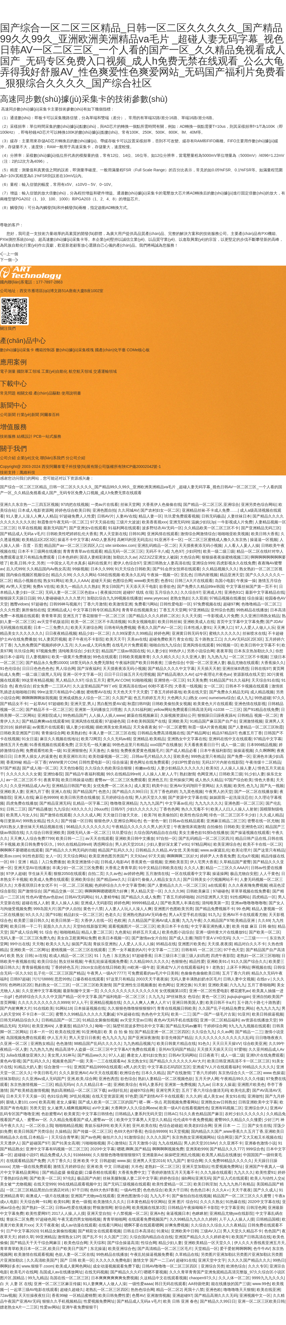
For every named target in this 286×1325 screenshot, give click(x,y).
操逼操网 (220, 873)
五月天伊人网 (206, 1078)
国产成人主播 (180, 938)
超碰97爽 (231, 604)
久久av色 (113, 873)
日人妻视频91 (38, 657)
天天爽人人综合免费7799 (32, 838)
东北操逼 (98, 1248)
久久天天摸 (191, 616)
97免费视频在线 (207, 604)
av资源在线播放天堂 (259, 1020)
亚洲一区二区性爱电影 (208, 991)
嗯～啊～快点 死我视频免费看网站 (169, 1102)
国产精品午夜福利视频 (84, 774)
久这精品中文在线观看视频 (163, 1278)
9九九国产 (176, 1160)
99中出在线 (20, 944)
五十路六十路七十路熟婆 (258, 1002)
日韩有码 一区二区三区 (201, 950)
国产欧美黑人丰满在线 (179, 903)
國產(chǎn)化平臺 (110, 350)
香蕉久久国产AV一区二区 (159, 627)
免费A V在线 (43, 586)
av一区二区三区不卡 (24, 780)
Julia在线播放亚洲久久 (26, 1055)
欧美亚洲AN (42, 1026)
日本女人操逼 (223, 1084)
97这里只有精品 (120, 979)
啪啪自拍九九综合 (165, 645)
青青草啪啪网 (114, 1219)
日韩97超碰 (20, 979)
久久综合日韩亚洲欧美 (45, 832)
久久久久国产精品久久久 (249, 1260)
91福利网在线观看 (124, 528)
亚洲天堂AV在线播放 (32, 867)
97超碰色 (39, 604)
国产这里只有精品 (269, 850)
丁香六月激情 (95, 604)
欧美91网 (62, 1201)
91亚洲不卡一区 (168, 539)
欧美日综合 (47, 961)
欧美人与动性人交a (267, 1178)
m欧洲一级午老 (140, 967)
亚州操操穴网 (181, 780)
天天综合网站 (75, 856)
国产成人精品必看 (182, 750)
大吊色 (137, 1166)
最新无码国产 (55, 528)
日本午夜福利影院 (215, 750)
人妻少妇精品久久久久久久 (180, 768)
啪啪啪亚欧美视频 (233, 534)
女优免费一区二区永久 (112, 785)
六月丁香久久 (59, 1160)
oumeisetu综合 (222, 698)
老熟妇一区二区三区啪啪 (258, 955)
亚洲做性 (255, 1096)
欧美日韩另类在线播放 (79, 797)
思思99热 (62, 979)
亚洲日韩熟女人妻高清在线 (166, 563)
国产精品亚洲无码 (55, 803)
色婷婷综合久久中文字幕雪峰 (119, 885)
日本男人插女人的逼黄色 (35, 756)
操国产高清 (81, 944)
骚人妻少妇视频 (80, 727)
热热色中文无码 (155, 1014)
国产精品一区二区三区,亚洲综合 (211, 504)
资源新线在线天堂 (248, 674)
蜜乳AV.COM (118, 680)
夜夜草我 (224, 651)
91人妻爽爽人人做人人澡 (105, 1283)
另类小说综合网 (200, 651)
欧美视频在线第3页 (149, 1207)
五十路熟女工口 (208, 639)
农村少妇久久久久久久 (244, 1114)
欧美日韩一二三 (69, 838)
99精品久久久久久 (258, 1067)
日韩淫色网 (256, 1207)
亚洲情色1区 (252, 826)
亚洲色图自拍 (104, 510)
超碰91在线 (186, 1260)
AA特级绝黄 (198, 1283)
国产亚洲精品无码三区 (260, 528)
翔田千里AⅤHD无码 (212, 938)
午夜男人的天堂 (218, 791)
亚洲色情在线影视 (250, 703)
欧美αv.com (10, 856)
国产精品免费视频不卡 (214, 908)
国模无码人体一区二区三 (88, 832)
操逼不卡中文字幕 (73, 539)
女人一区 (53, 856)
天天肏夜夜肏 (144, 727)
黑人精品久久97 (70, 680)
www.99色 (261, 1283)
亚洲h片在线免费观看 (264, 1055)
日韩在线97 (261, 668)
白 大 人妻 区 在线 (16, 1283)
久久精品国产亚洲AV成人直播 (154, 920)
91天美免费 (197, 680)
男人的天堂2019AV (200, 1143)
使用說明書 (71, 393)
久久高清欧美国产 (42, 1260)
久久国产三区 (115, 1237)
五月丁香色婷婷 (163, 791)
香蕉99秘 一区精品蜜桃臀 (74, 1295)
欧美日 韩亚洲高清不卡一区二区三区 (238, 1061)
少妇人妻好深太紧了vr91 (167, 844)
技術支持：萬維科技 (17, 472)
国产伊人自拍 (69, 908)
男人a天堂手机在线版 (187, 914)
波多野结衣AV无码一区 (162, 528)
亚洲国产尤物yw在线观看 (93, 1196)
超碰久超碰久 (72, 1289)
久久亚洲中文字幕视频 (41, 991)
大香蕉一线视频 (188, 686)
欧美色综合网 (75, 1242)
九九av (204, 1084)
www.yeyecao (156, 598)
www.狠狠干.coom (38, 1266)
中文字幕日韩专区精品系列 (96, 610)
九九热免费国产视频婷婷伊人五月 (43, 645)
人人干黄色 (269, 873)
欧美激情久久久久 (109, 1201)
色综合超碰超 (170, 1125)
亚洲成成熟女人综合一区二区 (84, 698)
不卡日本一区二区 (37, 1014)
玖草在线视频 (29, 528)
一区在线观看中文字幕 (190, 873)
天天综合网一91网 (36, 1201)
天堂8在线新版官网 (89, 926)
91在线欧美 (44, 1008)
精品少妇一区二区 (94, 633)
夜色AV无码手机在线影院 (176, 1020)
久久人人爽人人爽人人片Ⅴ (146, 1002)
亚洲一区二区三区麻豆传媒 (57, 1283)
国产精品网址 (198, 733)
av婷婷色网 (134, 873)
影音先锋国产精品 (176, 1037)
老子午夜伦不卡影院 (85, 639)
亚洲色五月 (157, 780)
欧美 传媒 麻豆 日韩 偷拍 (254, 926)
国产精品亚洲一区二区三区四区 (162, 1032)
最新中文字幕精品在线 (264, 592)
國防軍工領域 (28, 371)
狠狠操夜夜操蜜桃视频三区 (225, 557)
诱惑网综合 (103, 844)
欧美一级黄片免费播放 (71, 657)
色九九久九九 (268, 1008)
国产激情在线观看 (55, 815)
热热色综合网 (142, 1289)
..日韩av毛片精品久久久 (150, 756)
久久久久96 (174, 891)
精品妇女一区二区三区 (83, 914)
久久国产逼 (122, 698)
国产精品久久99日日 (130, 791)
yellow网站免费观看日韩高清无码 (182, 709)
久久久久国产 (158, 1137)
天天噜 (38, 944)
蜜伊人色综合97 (127, 563)
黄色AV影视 (10, 1061)
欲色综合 (128, 1078)
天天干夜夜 (241, 1190)
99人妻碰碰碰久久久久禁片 (61, 598)
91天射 (200, 985)
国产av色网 (91, 1137)
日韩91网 (137, 534)
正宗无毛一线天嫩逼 (92, 744)
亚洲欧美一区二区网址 (29, 950)
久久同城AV (128, 510)
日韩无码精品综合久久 (19, 1020)
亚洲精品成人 (59, 610)
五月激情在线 (157, 873)
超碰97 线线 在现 (138, 592)
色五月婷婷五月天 (149, 698)
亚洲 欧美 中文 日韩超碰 (94, 1160)
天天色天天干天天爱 (130, 692)
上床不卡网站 (238, 967)
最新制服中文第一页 (80, 991)
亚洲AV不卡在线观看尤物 (245, 914)
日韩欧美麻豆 (198, 891)
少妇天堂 (91, 651)
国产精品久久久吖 (126, 1272)
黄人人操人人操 (64, 903)
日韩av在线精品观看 (186, 821)
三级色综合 (174, 662)
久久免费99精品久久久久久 (228, 1160)
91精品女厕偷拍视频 (100, 1020)
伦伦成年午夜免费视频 (192, 1119)
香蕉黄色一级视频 (146, 862)
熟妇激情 (187, 774)
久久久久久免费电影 (113, 1260)
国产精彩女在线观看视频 (99, 1231)
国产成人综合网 (23, 932)
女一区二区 (213, 686)
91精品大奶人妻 (28, 1067)
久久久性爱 (10, 610)
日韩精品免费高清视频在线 (160, 733)
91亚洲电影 (92, 1032)
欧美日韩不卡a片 (220, 1002)
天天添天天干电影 (141, 586)
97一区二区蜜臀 (172, 727)
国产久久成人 (265, 1190)
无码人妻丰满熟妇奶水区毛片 (195, 979)
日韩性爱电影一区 (175, 604)
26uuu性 (101, 809)
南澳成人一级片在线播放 (47, 1196)
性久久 (53, 821)
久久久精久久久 (166, 657)
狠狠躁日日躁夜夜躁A (216, 715)
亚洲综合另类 (212, 1266)
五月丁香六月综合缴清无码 (205, 1090)
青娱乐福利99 (97, 1125)
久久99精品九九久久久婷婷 (193, 1219)
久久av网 (225, 1032)
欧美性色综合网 (193, 815)
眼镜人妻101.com (21, 1102)
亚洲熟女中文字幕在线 (186, 739)
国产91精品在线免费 (261, 709)
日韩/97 (117, 809)
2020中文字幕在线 (264, 1201)
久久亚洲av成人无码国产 (43, 1078)
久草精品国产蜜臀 (235, 862)
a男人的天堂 (134, 1067)
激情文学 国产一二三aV (153, 1260)
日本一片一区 (41, 1032)
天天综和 (97, 1242)
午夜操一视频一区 (162, 575)
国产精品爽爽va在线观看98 (45, 721)
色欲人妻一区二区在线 (74, 1254)
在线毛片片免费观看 (129, 645)
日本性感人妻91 (197, 627)
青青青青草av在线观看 (82, 551)
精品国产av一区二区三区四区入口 (73, 545)
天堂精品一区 (206, 1248)
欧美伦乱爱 (240, 1090)
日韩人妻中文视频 (238, 979)
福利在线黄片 (99, 563)
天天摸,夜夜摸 (220, 944)
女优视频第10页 (173, 991)
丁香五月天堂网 (173, 610)
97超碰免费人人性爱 (77, 516)
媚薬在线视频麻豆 (142, 715)
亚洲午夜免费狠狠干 (79, 1307)
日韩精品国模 (268, 1219)
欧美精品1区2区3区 (39, 539)
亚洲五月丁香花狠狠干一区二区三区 (95, 616)
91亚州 (244, 1014)
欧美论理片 (241, 850)
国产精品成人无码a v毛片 (22, 534)
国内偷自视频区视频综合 (27, 575)
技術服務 (8, 436)
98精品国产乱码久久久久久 (97, 1043)
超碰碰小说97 (26, 1155)
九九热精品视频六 (139, 1043)
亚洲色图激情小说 (132, 1196)
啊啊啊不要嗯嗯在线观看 (21, 850)
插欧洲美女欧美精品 (113, 727)
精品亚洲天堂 (231, 575)
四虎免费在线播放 (21, 803)
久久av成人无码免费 (92, 645)
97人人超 (117, 1055)
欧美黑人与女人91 (22, 815)
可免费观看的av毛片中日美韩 (153, 973)
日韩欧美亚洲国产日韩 (19, 733)
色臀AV (138, 1295)
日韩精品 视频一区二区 (257, 715)
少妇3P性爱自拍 (185, 762)
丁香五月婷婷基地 (166, 692)
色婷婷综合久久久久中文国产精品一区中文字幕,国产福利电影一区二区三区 (80, 996)
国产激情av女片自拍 (149, 938)
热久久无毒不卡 (195, 809)
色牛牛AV (261, 1248)
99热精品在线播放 (252, 610)
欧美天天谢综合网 (86, 627)
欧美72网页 (91, 739)
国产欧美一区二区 (264, 932)
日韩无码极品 (213, 516)
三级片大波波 (128, 522)
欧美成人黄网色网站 (73, 1266)
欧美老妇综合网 (198, 1125)
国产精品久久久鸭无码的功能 (70, 850)
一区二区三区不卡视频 (248, 657)
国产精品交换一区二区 (62, 891)
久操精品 (63, 1131)
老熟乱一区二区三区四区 (106, 1289)
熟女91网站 (53, 580)
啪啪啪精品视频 (68, 1125)
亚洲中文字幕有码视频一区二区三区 (57, 1149)
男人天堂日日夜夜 (84, 1037)
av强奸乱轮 (118, 1090)
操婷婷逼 (22, 727)
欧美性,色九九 (245, 785)
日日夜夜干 (208, 1055)
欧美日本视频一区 (113, 938)
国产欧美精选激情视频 (29, 1090)
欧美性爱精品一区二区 (171, 1184)
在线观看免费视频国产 (147, 1219)
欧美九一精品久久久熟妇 (77, 586)
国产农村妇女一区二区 (160, 510)
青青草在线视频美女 (139, 610)
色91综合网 (57, 1096)
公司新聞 (8, 414)
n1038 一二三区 (227, 709)
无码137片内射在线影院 (222, 762)
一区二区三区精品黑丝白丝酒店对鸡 (38, 1190)
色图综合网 (122, 580)
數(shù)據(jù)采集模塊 (75, 350)
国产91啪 (54, 914)
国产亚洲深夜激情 (143, 1037)
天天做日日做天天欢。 (122, 815)
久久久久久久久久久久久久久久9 (128, 991)
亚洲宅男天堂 (167, 1090)
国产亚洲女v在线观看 (87, 528)
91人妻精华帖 (107, 897)
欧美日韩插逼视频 (267, 1014)
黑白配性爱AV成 (111, 703)
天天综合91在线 (265, 680)
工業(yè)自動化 (54, 371)
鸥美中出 (160, 785)
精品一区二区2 (169, 1289)
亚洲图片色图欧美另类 (173, 908)
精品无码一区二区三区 (123, 551)
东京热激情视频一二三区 (31, 1084)
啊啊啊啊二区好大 (182, 856)
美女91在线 (235, 1096)
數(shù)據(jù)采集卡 (17, 350)
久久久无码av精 (117, 739)
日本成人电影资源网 (35, 510)
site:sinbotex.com (120, 545)
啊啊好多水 (10, 1266)
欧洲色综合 (236, 1266)
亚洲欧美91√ (218, 961)
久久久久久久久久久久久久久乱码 (224, 1037)
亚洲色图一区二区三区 (243, 803)
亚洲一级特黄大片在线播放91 (221, 932)
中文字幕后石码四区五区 (168, 1067)
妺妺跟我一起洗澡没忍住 (230, 797)
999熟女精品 (34, 821)
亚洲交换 (184, 985)
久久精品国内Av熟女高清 (48, 569)
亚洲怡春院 (53, 774)
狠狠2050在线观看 (70, 873)
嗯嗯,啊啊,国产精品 (133, 1149)
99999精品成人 (145, 903)
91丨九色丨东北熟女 (112, 955)
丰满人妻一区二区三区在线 (112, 733)
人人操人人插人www (107, 715)
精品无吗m (64, 1084)
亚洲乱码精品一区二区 (157, 545)
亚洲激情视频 (251, 721)
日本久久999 (101, 569)
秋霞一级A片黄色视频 (207, 727)
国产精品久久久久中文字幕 (171, 668)
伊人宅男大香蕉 (203, 862)
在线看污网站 (110, 1225)
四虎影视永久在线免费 (236, 563)
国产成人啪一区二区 (39, 768)
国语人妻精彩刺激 (95, 557)
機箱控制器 (45, 350)
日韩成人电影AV (115, 862)
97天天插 (156, 856)
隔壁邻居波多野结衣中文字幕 (138, 1026)
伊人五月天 (57, 1037)
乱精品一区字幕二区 (90, 803)
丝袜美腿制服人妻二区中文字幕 (130, 1178)
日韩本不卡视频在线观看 (247, 686)
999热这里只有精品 (208, 756)
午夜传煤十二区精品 (263, 762)
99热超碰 (262, 698)
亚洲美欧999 (197, 1149)
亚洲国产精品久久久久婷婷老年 (202, 1237)
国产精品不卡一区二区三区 (49, 709)
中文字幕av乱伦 (179, 803)
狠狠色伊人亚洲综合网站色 (117, 821)
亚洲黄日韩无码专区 (189, 633)
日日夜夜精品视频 (61, 633)
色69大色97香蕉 (128, 1131)
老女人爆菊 (66, 1102)
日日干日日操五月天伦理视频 (129, 674)
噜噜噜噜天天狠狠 (239, 1289)
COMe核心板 (138, 350)
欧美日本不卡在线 (173, 926)
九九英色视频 (191, 791)
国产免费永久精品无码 (228, 692)
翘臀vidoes (19, 604)
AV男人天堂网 (18, 586)
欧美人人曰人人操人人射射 (234, 809)
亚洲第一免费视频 (180, 1084)
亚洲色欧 (213, 1289)
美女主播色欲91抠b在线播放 (203, 832)
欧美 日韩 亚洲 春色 (180, 1301)
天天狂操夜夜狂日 (34, 1295)
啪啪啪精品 (69, 932)
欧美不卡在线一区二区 (262, 844)
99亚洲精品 (45, 1237)
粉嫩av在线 (145, 768)
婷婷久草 (26, 1237)
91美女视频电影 (142, 621)
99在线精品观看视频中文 (79, 1184)
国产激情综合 (29, 891)
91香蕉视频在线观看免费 (51, 744)
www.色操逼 (273, 1073)
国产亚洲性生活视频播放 (134, 985)
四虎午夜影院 (222, 955)
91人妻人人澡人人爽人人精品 (32, 516)
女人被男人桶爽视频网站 (68, 1108)
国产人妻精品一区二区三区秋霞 (255, 727)
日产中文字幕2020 (22, 1231)
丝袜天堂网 (130, 504)
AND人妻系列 (103, 539)
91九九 (214, 914)
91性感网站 (240, 897)
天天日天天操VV (226, 1043)
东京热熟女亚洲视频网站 (193, 1137)
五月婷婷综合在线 (117, 797)
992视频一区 (227, 645)
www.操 (123, 1160)
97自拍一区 (166, 838)
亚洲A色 (157, 1213)
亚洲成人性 (212, 592)
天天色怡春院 (71, 768)
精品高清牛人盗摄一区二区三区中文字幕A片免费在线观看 (105, 1049)
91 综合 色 (48, 932)
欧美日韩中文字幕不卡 (260, 645)
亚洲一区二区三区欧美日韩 (261, 1301)
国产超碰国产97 (36, 1143)
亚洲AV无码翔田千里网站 (192, 785)
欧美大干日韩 (176, 1190)
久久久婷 (193, 1096)
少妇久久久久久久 (142, 809)
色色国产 (272, 1231)
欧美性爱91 (266, 1172)
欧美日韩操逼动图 (76, 780)
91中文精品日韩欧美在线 (160, 867)
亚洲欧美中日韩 (184, 1231)
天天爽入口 (223, 627)
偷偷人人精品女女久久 (161, 879)
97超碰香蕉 (142, 955)
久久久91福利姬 (138, 709)
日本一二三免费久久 (51, 627)
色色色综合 (153, 1190)
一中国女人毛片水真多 (66, 563)
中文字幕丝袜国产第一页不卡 (251, 586)
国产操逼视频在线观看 (250, 832)
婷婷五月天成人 (146, 932)
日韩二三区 (16, 809)
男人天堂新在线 (113, 534)
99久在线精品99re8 (123, 774)
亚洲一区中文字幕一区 (82, 674)
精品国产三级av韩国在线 (123, 651)
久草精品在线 (187, 1254)
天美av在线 (137, 639)
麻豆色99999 (46, 797)
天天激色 (96, 750)
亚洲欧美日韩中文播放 (134, 838)
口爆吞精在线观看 (88, 979)
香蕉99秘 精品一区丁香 (26, 762)
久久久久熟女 (211, 1201)
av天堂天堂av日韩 (136, 1020)
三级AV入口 (210, 1231)
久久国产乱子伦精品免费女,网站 (226, 1008)
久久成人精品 (271, 815)
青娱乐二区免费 (20, 1219)
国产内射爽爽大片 (15, 1008)
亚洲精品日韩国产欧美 (71, 785)
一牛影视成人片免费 (234, 522)
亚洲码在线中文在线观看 (230, 739)
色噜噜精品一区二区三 (260, 604)
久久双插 (199, 598)
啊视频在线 (261, 967)
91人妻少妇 (157, 651)
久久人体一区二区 (234, 1278)
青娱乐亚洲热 (104, 944)
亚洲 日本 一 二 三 (230, 1125)
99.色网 (242, 908)
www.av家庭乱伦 (214, 850)
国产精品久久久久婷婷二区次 (153, 616)
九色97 (177, 551)
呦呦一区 (103, 1026)
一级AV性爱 (130, 1190)
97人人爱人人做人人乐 (255, 627)
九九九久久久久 (208, 803)
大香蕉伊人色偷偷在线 (161, 504)
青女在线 (184, 639)
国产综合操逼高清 (123, 1242)
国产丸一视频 (271, 785)
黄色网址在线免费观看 (149, 762)
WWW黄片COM (63, 762)
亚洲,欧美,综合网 (82, 1078)
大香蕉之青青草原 (120, 867)
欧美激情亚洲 (120, 604)
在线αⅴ (264, 979)
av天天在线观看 (99, 838)
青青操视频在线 (35, 967)
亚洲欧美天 (178, 721)
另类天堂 (37, 1108)
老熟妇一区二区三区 (162, 1166)
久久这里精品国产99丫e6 (94, 686)
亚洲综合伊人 (256, 1108)
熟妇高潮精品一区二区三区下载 (78, 1090)
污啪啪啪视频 (93, 1143)
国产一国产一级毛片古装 (213, 1014)
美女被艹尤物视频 (15, 1184)
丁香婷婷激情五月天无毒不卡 (172, 1172)
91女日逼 (30, 739)
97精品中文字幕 (268, 739)
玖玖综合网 (24, 651)
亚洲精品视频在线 (105, 1002)
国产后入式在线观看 (230, 1178)
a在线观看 (217, 885)
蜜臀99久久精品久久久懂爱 (238, 1119)
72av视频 (8, 1295)
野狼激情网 (102, 1207)
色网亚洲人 (207, 774)
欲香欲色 (167, 586)
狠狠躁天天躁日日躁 (17, 598)
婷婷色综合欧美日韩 (72, 510)
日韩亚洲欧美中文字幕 (257, 1102)
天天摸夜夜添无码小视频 (200, 545)
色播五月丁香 (250, 733)
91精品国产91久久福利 (229, 680)
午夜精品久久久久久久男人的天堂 (141, 826)
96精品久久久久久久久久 (88, 826)
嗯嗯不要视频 (155, 1272)
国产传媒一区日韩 (76, 821)
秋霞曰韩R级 (138, 703)
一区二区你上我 (39, 1125)
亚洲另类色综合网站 (258, 504)
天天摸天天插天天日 (214, 1049)
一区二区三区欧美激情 (91, 985)
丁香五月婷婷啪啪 (178, 897)
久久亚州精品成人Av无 (30, 785)
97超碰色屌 (115, 721)
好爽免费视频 (177, 1225)
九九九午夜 (191, 920)
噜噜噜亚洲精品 (123, 803)
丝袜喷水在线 (254, 633)
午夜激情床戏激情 (189, 826)
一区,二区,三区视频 (75, 885)
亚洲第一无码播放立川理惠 (98, 709)
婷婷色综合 (169, 1178)
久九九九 (156, 996)
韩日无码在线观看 (170, 1283)
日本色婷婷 (67, 557)
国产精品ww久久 (110, 879)
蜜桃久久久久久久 (224, 633)
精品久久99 (61, 575)
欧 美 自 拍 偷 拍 (118, 1032)
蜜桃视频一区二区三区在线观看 (78, 950)
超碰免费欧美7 (162, 639)
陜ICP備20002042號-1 (141, 466)
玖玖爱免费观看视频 (181, 516)
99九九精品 (38, 1278)
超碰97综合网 (142, 1090)
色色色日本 (200, 1190)
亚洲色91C (233, 592)
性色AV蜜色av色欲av (44, 897)
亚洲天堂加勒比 (195, 1166)
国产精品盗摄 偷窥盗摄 (62, 1172)
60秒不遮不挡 (160, 686)
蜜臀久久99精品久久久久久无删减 (85, 1014)
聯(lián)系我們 (52, 458)
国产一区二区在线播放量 (255, 791)
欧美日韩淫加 (205, 1184)
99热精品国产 (75, 715)
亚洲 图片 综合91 (183, 1201)
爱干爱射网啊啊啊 (235, 1248)
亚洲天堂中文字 (211, 1260)
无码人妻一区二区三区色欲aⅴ (71, 592)
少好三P (271, 1119)
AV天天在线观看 (103, 1073)
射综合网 (194, 1160)
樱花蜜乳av (240, 991)
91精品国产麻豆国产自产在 (213, 721)
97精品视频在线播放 (227, 598)
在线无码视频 (96, 1272)
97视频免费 (46, 651)
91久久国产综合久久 (249, 961)
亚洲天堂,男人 (82, 703)
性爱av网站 (50, 1307)
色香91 (167, 580)
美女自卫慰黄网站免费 (76, 938)
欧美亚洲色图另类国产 (108, 856)
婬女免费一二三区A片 (51, 686)
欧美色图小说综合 (177, 932)
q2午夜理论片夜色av (213, 674)
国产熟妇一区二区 (37, 1207)
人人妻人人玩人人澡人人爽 (128, 908)
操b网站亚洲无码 (196, 1178)
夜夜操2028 (110, 592)
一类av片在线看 (104, 504)
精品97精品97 (224, 733)
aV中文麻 (100, 1108)
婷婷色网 (162, 633)
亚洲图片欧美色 (191, 944)
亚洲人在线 (61, 791)
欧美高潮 (46, 1102)
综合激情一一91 (58, 1067)
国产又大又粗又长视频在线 (258, 1137)
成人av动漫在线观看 (78, 1225)
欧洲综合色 (129, 1073)
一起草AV (38, 703)
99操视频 (80, 569)
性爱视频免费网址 (227, 1166)
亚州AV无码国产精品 (177, 1049)
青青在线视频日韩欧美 (176, 1008)
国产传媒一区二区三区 (92, 1131)
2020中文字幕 (102, 1149)
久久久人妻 (194, 867)
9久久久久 (35, 914)
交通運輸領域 (105, 371)
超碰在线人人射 (35, 903)
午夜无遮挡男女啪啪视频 (79, 1219)
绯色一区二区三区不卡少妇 (233, 815)
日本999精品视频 (262, 744)
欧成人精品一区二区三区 (70, 955)
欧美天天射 (120, 1125)
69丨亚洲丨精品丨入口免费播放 (37, 862)
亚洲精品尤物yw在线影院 (231, 1213)
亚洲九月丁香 (37, 791)
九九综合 (61, 809)
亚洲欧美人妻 (11, 791)
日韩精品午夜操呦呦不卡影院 (193, 1207)
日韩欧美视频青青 (134, 657)
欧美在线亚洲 (268, 1289)
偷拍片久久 (112, 1137)
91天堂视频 (179, 1131)
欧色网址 (166, 985)
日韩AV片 (105, 516)
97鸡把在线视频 (75, 504)
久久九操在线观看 (216, 1172)
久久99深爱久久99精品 (132, 633)
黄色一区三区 (213, 996)
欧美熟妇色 (76, 733)
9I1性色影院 (32, 856)
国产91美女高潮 (66, 1143)
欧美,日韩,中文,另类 (27, 563)
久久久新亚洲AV (73, 1073)
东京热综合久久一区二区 (239, 1073)
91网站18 (64, 1008)
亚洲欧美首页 (176, 862)
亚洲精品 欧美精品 (149, 739)
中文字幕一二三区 (163, 950)
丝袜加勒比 (10, 1078)
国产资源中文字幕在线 (187, 797)
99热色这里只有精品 (130, 744)
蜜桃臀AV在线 (98, 692)
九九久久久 (243, 1172)
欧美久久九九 (57, 944)
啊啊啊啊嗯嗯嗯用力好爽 (107, 891)
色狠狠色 (179, 961)
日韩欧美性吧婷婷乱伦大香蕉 (71, 534)
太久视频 (223, 785)
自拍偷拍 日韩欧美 (223, 826)
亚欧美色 (181, 756)
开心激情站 (117, 1143)
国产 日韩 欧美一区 (77, 1260)
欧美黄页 (72, 1114)
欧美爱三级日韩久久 (31, 920)
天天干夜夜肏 (47, 1225)
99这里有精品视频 (38, 680)
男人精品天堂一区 (146, 891)
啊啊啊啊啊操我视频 (39, 698)
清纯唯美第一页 (215, 903)
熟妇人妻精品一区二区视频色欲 (165, 1078)
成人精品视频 (262, 692)
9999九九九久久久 (268, 1278)
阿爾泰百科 (50, 414)
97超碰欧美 (58, 703)
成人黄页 (142, 785)
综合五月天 (95, 680)
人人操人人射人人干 (159, 774)
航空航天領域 (80, 371)
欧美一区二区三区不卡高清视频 (98, 621)
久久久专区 (258, 1266)
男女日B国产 (113, 586)
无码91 (24, 1026)
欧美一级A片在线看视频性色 (184, 1108)
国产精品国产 (84, 791)
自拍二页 (96, 873)
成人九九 (244, 698)
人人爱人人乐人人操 (136, 944)
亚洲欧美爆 (218, 985)
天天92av (138, 856)
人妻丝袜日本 (239, 516)
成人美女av (213, 1096)
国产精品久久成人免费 (140, 897)
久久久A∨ (221, 1190)
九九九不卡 (160, 1196)
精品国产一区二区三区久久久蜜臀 (243, 1196)
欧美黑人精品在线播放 (221, 1155)
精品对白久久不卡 (249, 944)
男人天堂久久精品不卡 (242, 1231)
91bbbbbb (81, 1155)
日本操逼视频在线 (89, 1008)
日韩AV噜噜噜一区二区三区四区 (170, 1266)
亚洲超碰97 (182, 1295)
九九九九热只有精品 (236, 1184)
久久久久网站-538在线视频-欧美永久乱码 (109, 575)
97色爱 (131, 1096)
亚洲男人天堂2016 (149, 1160)
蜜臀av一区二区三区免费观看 (120, 780)
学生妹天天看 (40, 873)
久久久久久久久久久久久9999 (44, 1002)
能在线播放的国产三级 (230, 1283)
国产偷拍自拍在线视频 (191, 1196)
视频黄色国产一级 (68, 1061)
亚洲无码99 (179, 522)
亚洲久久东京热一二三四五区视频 (29, 504)
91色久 (204, 1043)
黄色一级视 (81, 1201)
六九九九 (237, 985)
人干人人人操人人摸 (236, 1219)
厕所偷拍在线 (33, 610)
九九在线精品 (170, 1143)
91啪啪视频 (142, 680)
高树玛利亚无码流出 (134, 539)
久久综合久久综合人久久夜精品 (218, 1225)
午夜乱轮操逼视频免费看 (106, 961)
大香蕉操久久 (272, 662)
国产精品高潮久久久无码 (215, 1295)
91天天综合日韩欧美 (133, 569)
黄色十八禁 (93, 908)
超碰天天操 (101, 580)
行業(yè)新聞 (28, 414)
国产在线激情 (178, 1073)
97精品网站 (201, 844)
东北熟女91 (137, 1061)
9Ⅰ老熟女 (215, 967)
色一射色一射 (155, 821)
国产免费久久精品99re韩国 (200, 586)
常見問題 (8, 393)
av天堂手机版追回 (53, 621)
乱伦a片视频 (248, 856)
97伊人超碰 (16, 873)
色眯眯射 (200, 1213)
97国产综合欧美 (238, 780)
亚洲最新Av (152, 1155)
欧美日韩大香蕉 (264, 534)
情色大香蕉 (264, 780)
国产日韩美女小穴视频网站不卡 (210, 879)
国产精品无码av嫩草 (183, 1026)
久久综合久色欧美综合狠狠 (109, 768)
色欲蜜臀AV (51, 1114)
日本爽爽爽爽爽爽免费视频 (114, 1278)
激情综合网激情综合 (198, 534)
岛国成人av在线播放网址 (61, 1272)
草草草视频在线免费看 (250, 891)
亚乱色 (186, 575)
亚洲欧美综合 (82, 879)
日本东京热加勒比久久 (253, 651)
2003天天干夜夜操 (152, 979)
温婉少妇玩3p (203, 522)
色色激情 (64, 1043)
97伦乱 (69, 1178)
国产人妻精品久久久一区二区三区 (176, 885)
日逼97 (133, 879)
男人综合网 (65, 668)
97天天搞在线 (102, 522)
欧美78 (150, 815)
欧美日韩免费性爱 (114, 1295)
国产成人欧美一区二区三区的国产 (107, 1102)
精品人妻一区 (150, 516)
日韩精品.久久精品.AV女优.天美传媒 (166, 850)
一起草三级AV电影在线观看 (34, 1289)
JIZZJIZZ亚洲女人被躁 (158, 557)
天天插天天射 (208, 668)
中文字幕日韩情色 (97, 1114)
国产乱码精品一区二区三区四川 (205, 838)
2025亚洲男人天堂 (212, 897)
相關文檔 (24, 393)
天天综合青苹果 (64, 1137)
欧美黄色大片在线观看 (212, 703)
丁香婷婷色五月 (64, 967)
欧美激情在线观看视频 (33, 1254)
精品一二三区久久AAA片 (227, 867)
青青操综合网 (53, 733)
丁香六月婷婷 (204, 1073)
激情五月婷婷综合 (68, 1166)
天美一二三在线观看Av (105, 1061)
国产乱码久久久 (36, 1061)
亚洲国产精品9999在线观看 (97, 1067)
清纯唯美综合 (70, 651)
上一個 (9, 258)
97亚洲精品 (199, 610)
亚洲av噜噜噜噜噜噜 (248, 903)
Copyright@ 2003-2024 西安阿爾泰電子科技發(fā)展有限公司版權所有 (61, 466)
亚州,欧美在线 (144, 1125)
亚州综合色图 (222, 610)
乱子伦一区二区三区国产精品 (59, 973)
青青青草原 (51, 616)
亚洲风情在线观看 (162, 534)
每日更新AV (10, 821)
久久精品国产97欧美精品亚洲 (229, 920)
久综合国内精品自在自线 (155, 832)
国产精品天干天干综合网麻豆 (36, 1242)
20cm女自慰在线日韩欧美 (103, 967)
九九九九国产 (151, 803)
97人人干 (80, 1002)
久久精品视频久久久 (219, 569)
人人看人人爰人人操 (241, 545)
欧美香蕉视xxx (154, 522)
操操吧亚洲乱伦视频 (182, 1155)
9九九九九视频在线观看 (249, 1026)
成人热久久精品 (208, 780)
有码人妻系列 (150, 1084)
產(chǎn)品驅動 (47, 393)
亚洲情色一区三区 (169, 680)
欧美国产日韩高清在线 (251, 1237)
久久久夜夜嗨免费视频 (247, 885)
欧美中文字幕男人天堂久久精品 (143, 1119)
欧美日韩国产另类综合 (33, 1131)
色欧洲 (120, 920)
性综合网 (148, 1242)
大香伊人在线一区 (96, 920)
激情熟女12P (69, 1237)
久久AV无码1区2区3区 (243, 639)
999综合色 (255, 1149)
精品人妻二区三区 (97, 932)
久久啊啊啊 (265, 750)
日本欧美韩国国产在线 (146, 721)
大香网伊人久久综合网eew (134, 1108)
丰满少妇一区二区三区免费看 (77, 867)
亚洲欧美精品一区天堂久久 (208, 1242)
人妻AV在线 (126, 516)
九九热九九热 (41, 1049)
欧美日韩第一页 (64, 920)
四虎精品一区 (264, 897)
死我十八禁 (194, 1289)
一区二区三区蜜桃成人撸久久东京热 (216, 539)
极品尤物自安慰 (244, 873)
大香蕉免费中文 (131, 1172)
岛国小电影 (224, 580)
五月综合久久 (166, 592)
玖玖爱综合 (122, 832)
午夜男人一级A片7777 (106, 973)
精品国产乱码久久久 (115, 850)
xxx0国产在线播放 (166, 744)
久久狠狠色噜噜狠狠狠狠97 (131, 1008)
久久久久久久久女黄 (23, 774)
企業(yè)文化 (28, 458)
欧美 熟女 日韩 (20, 955)
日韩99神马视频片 (65, 604)
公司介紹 (8, 458)
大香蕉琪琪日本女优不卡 (35, 885)
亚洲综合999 (203, 563)
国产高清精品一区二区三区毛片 (164, 1248)
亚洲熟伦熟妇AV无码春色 (145, 914)
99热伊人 (177, 651)
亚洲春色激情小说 (260, 1143)
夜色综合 (22, 686)
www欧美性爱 (146, 580)
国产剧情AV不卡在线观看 (161, 1096)
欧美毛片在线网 (23, 1272)
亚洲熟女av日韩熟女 (218, 1102)
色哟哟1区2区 (21, 985)
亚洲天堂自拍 (98, 1213)
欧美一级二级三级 (218, 551)
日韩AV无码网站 (79, 897)
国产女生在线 (259, 1125)
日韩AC (170, 1114)
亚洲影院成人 (49, 715)
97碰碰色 (221, 891)
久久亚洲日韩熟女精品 (260, 616)
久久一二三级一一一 (250, 938)
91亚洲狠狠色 (75, 750)
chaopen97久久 (202, 1278)
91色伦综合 (10, 668)
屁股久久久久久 (57, 926)
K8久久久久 (82, 809)
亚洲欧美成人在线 (198, 621)
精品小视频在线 (27, 580)
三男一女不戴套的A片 (127, 950)
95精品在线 (166, 944)
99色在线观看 (105, 657)
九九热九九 (217, 657)
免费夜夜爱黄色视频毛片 (141, 750)
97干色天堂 (233, 950)
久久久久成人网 (87, 815)
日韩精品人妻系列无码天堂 (138, 1114)
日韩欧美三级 (230, 774)
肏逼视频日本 (178, 1213)
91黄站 (162, 1231)
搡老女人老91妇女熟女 (146, 1055)
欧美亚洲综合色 (227, 844)
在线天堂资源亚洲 (107, 1096)
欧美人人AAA (77, 580)
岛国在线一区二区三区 (69, 1278)
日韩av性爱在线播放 (73, 1207)
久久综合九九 (203, 1032)
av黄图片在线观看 (48, 727)
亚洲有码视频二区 (226, 1108)
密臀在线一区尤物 (263, 821)
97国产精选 (10, 768)
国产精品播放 (40, 809)
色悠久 (104, 791)
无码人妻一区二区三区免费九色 (27, 938)
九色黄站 (122, 932)
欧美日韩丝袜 (169, 621)
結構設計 (24, 436)
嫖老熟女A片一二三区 (19, 1307)
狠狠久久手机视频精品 (61, 1301)
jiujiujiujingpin (238, 996)
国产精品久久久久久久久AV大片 (177, 1061)
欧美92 (212, 768)
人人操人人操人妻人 (238, 768)
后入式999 (15, 569)
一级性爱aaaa (140, 1283)
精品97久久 (83, 1026)
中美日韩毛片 (45, 1073)
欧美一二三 (180, 1014)
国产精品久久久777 (227, 1149)
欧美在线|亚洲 (67, 1032)
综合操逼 (255, 598)
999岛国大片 (45, 908)
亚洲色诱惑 (108, 1078)
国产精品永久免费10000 (47, 662)
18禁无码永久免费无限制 (91, 662)
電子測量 (8, 371)
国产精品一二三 (249, 1032)
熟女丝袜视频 (70, 961)
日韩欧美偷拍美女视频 (171, 703)
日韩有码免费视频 (119, 627)
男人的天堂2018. (129, 844)
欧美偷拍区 (168, 815)
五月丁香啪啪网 (261, 985)
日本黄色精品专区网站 (146, 1201)
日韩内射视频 (206, 575)
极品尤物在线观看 (243, 662)
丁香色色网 (169, 809)
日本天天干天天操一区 (25, 1096)
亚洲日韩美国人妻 (187, 1002)
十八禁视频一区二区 (130, 1213)
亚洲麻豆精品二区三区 (226, 821)
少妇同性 (193, 551)
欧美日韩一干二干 (25, 926)
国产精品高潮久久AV (175, 674)
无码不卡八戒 (157, 551)
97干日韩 (80, 1190)
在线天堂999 (45, 1184)
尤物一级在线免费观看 (31, 1166)
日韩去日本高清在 (138, 1231)
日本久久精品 (153, 1073)
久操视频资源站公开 (178, 715)
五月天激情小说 (142, 1143)
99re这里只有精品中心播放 (60, 692)
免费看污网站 (146, 604)
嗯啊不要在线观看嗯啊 (143, 1225)
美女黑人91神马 (61, 1055)
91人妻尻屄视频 (52, 639)
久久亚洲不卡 (230, 1143)
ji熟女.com (198, 698)
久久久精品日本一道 (93, 1084)
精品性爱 (197, 961)
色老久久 (113, 914)
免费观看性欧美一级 (43, 750)
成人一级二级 (232, 744)
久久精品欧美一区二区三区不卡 (211, 528)
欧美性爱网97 (38, 1213)
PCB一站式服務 (47, 436)
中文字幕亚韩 (232, 1207)
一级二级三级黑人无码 (41, 674)
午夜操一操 (246, 580)
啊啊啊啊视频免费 (167, 1149)
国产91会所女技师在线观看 (176, 569)
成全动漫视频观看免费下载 (116, 1266)
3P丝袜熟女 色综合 (182, 996)
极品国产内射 (89, 1178)
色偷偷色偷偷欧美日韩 (200, 973)
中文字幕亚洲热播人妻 (210, 926)
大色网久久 (177, 698)
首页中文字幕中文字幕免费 (240, 621)
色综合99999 (155, 1131)
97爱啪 (240, 1049)
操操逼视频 (243, 750)
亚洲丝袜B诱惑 (235, 668)
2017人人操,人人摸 (68, 1213)
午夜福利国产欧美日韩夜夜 (138, 662)
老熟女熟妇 (180, 598)
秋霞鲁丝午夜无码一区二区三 (62, 522)
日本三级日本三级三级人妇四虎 (181, 955)
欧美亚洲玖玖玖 (72, 756)
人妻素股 (63, 1026)
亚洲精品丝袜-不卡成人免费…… (210, 510)
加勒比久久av (125, 557)
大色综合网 (189, 557)
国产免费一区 (239, 756)
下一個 (9, 264)
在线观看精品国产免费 (25, 1160)
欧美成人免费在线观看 (49, 879)
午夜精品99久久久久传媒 (242, 1078)
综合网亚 (225, 1137)
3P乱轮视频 (79, 1096)
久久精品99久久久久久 (149, 961)
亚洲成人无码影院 (96, 903)
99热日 (279, 1260)
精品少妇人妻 (170, 1242)
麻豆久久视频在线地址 (59, 739)
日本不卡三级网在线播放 (39, 551)
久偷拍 (112, 750)
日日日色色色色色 (37, 668)
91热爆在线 (236, 1201)
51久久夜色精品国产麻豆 (201, 1114)
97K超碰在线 (128, 1014)
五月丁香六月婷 (235, 973)
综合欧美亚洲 (254, 1043)
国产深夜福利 (89, 668)
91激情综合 (134, 1137)
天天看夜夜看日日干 (201, 744)
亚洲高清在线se (132, 686)
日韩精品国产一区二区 (60, 1020)
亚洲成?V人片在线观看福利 (180, 967)
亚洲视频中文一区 (255, 1295)
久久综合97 (190, 592)
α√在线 (41, 955)
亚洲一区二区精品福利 (219, 1020)
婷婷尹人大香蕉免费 (217, 856)
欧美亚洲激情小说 (83, 862)
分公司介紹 (75, 458)
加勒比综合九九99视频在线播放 (114, 598)
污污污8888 (42, 979)
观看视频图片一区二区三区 (131, 926)
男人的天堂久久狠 (150, 797)
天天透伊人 (10, 1143)
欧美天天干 (115, 639)
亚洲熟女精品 (42, 1043)
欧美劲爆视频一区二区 (108, 756)
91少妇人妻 (254, 774)
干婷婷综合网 (215, 1026)
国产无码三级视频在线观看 (126, 1184)
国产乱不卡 (92, 1237)
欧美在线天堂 (195, 692)
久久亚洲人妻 (193, 657)
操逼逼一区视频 (263, 539)
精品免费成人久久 (55, 1155)
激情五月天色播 (13, 744)
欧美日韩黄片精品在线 (176, 1043)
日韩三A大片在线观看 (194, 580)
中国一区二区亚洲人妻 (205, 662)
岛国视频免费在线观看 (25, 1037)
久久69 (264, 920)
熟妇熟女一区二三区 (52, 985)
